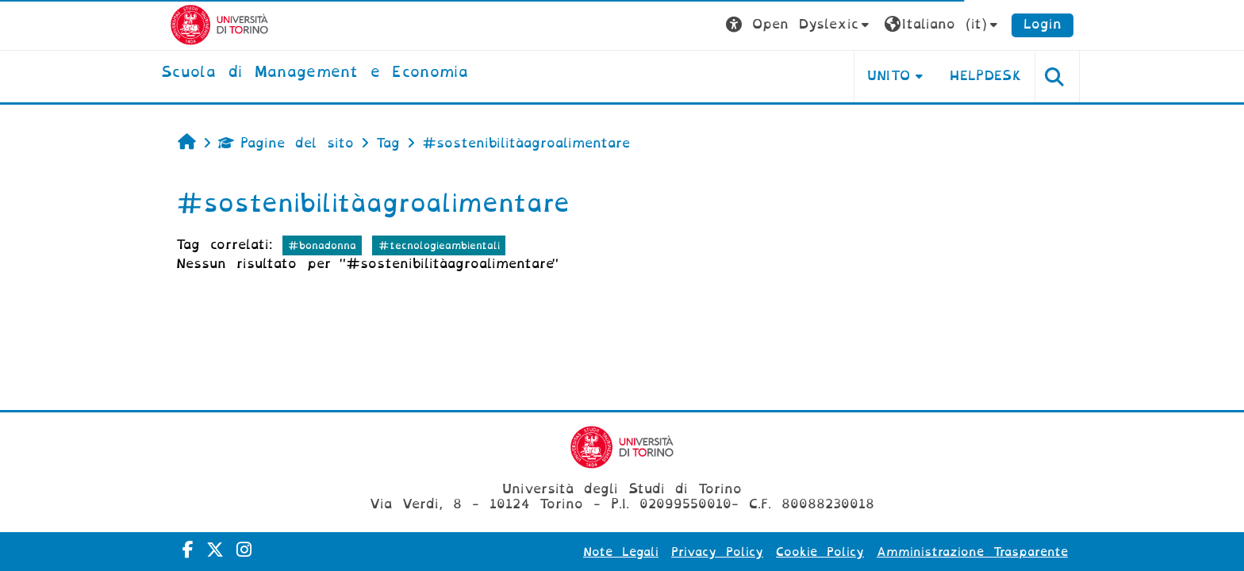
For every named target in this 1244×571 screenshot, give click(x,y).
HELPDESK (986, 75)
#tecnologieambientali (439, 245)
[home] (314, 73)
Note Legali (620, 552)
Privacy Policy (717, 552)
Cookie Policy (820, 552)
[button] (799, 25)
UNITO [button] (889, 75)
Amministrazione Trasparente (972, 552)
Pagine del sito (286, 143)
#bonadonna (322, 245)
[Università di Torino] (219, 24)
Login (1042, 24)
